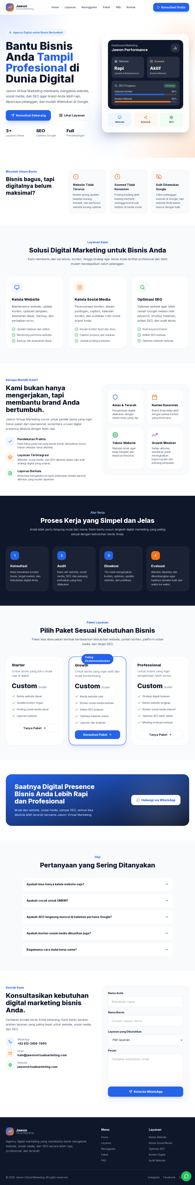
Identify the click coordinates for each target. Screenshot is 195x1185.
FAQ (118, 7)
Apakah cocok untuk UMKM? (98, 900)
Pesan (112, 1050)
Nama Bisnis (116, 1012)
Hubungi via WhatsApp (155, 800)
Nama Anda (115, 993)
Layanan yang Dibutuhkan (125, 1031)
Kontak (130, 7)
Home (55, 7)
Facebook (169, 1177)
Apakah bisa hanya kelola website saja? (98, 884)
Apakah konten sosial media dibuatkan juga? (98, 933)
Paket (106, 7)
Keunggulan (89, 7)
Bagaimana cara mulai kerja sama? (98, 949)
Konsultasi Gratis (171, 7)
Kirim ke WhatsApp (145, 1091)
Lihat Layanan (72, 115)
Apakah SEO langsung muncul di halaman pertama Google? (98, 917)
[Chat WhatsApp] (186, 1176)
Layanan (70, 7)
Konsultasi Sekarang (28, 115)
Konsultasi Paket (97, 734)
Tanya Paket (34, 728)
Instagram (154, 1177)
